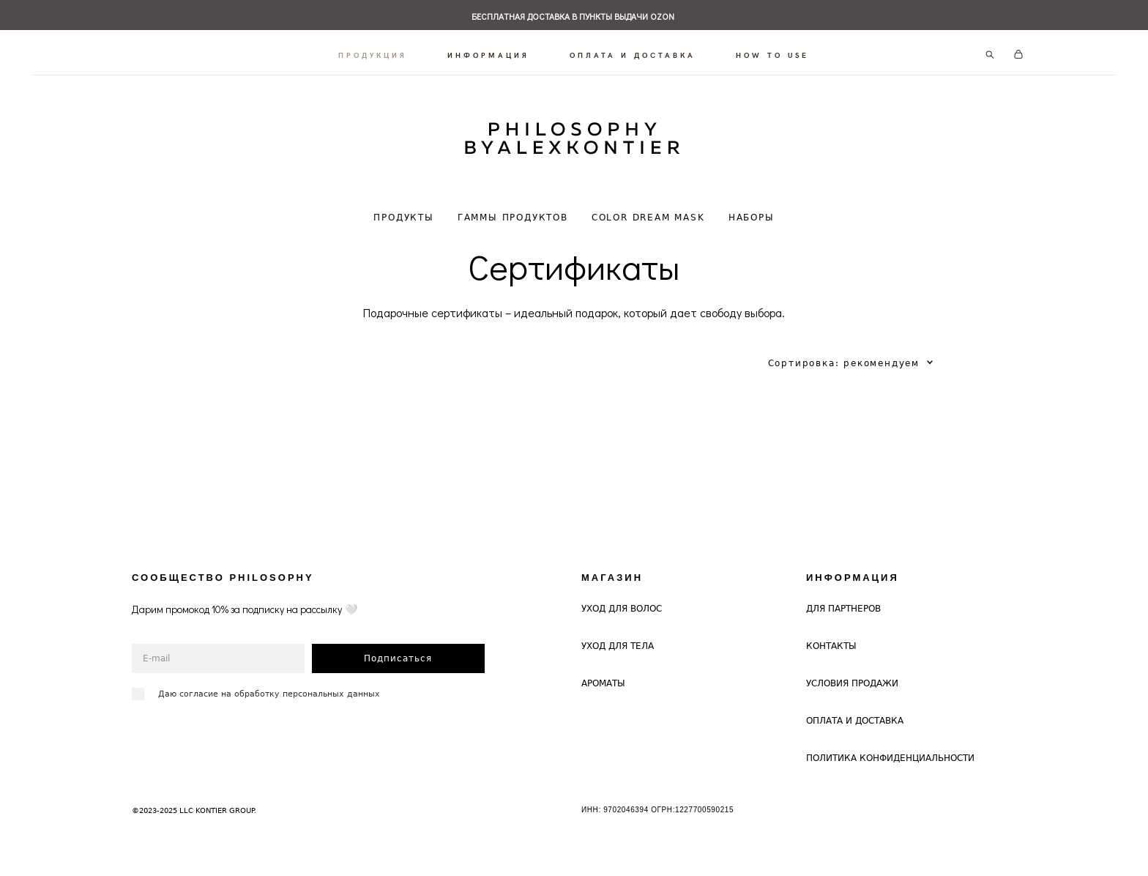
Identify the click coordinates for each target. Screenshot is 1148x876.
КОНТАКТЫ (831, 635)
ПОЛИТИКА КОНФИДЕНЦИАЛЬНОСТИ (890, 747)
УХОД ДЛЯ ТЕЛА (617, 635)
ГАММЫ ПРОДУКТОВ (513, 207)
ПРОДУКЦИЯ (373, 50)
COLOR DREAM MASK (648, 207)
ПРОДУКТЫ (403, 207)
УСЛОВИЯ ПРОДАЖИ (852, 672)
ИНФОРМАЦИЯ (489, 50)
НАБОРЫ (751, 207)
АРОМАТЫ (603, 672)
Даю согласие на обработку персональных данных (269, 683)
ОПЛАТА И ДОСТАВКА (633, 50)
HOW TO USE (773, 50)
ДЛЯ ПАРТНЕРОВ (843, 598)
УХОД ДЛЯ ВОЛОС (621, 598)
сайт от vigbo (160, 841)
